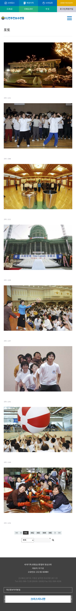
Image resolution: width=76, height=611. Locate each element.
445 (49, 532)
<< (17, 533)
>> (59, 533)
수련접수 (9, 3)
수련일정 (47, 3)
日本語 (9, 9)
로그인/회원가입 (66, 9)
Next (71, 599)
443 (38, 532)
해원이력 (28, 3)
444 (43, 532)
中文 (48, 9)
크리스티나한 (38, 599)
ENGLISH (28, 9)
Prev (4, 599)
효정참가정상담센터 (66, 3)
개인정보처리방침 (13, 590)
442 (32, 532)
